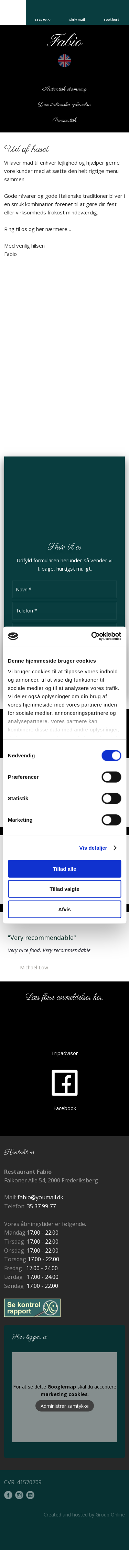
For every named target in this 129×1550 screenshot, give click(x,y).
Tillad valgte (64, 889)
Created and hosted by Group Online (84, 1514)
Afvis (64, 909)
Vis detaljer (93, 848)
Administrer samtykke (65, 1405)
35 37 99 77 (41, 1206)
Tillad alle (64, 868)
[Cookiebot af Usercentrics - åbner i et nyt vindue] (92, 636)
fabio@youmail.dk (40, 1197)
